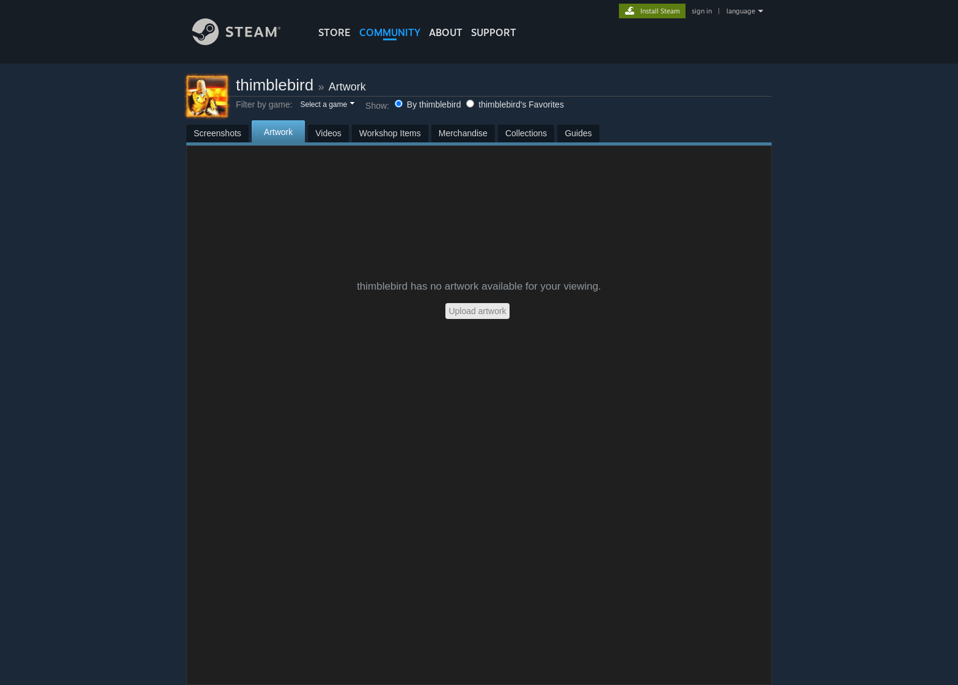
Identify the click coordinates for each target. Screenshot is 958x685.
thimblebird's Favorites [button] (515, 104)
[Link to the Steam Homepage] (245, 42)
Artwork (347, 87)
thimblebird (274, 85)
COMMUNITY (389, 32)
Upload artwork (477, 311)
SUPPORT (493, 32)
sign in (702, 11)
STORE (334, 32)
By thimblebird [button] (429, 104)
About (446, 32)
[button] (326, 105)
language (740, 11)
